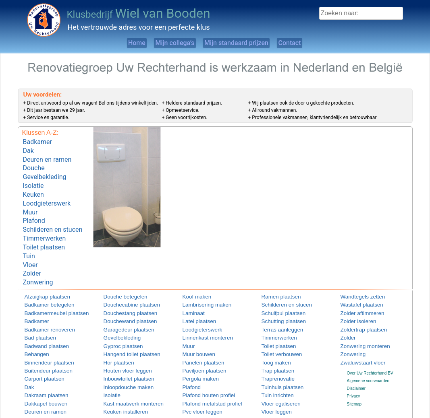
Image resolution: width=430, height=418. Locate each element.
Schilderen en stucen (53, 217)
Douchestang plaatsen (124, 292)
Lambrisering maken (201, 284)
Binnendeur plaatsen (43, 338)
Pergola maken (196, 354)
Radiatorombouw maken (204, 400)
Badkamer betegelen (43, 284)
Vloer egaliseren (276, 377)
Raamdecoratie (196, 392)
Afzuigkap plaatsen (42, 277)
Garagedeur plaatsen (122, 307)
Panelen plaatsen (198, 338)
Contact (309, 43)
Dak (28, 148)
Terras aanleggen (277, 307)
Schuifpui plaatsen (278, 292)
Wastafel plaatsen (356, 284)
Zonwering (38, 262)
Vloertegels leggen (278, 392)
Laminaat (191, 292)
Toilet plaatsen (44, 232)
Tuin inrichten (274, 369)
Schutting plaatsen (278, 300)
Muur (30, 202)
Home (115, 43)
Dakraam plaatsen (41, 369)
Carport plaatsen (39, 354)
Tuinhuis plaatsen (277, 362)
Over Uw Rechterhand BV (370, 348)
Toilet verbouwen (277, 331)
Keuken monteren (119, 392)
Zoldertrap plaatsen (358, 307)
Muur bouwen (195, 331)
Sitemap (354, 379)
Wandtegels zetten (357, 277)
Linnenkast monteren (201, 315)
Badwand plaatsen (41, 323)
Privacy (353, 371)
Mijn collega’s (167, 43)
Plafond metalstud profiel (205, 377)
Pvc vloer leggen (197, 385)
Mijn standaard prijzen (242, 43)
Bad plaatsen (36, 315)
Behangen (34, 331)
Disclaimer (356, 364)
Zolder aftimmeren (357, 292)
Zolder (32, 255)
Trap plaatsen (274, 346)
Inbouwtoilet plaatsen (122, 354)
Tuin (29, 239)
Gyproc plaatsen (118, 323)
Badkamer (37, 141)
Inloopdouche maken (122, 362)
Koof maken (193, 277)
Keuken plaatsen (119, 400)
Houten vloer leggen (122, 346)
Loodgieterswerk (47, 194)
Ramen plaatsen (276, 277)
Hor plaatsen (115, 338)
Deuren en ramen (47, 156)
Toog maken (272, 338)
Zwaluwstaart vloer (357, 338)
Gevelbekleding (44, 171)
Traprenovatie (274, 354)
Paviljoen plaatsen (199, 346)
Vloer (30, 247)
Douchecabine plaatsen (125, 284)
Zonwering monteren (359, 323)
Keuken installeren (120, 385)
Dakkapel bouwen (41, 377)
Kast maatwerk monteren (126, 377)
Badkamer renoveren (43, 307)
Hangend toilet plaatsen (125, 331)
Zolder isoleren (354, 300)
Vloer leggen (273, 385)
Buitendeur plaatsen (42, 346)
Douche (34, 164)
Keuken (33, 186)
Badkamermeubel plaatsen (49, 292)
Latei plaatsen (195, 300)
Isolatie (33, 179)
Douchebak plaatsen (43, 400)
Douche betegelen (120, 277)
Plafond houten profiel (202, 369)
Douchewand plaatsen (123, 300)
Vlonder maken (275, 400)
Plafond (34, 209)
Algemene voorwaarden (368, 356)
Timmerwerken (44, 225)
